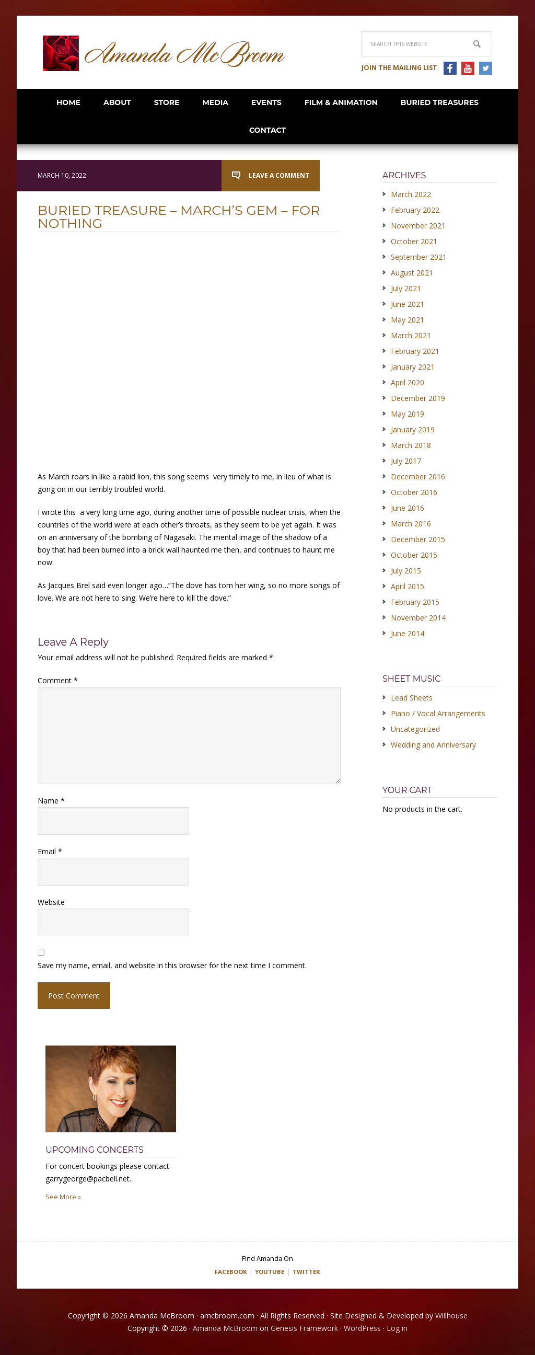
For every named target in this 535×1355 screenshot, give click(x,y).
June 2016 (407, 508)
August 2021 (412, 273)
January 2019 (413, 429)
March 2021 (411, 335)
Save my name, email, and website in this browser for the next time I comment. (172, 965)
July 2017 (406, 461)
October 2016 (414, 492)
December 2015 (418, 539)
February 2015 (415, 602)
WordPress (362, 1328)
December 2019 (418, 398)
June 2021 (407, 304)
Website (51, 902)
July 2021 (406, 288)
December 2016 (418, 476)
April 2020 (407, 382)
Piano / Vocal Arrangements (438, 713)
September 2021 (419, 257)
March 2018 (411, 445)
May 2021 (407, 320)
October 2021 (414, 241)
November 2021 (418, 226)
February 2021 (415, 351)
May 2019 (407, 414)
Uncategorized (415, 729)
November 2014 (418, 618)
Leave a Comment (279, 175)
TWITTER (313, 1271)
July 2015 (406, 571)
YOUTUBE (270, 1271)
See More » (63, 1196)
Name (51, 801)
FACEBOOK (225, 1271)
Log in (397, 1328)
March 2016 (411, 524)
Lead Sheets (412, 698)
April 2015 (407, 586)
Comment (58, 680)
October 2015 (414, 555)
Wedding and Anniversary (433, 745)
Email (50, 851)
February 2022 (415, 210)
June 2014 (407, 633)
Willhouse (451, 1315)
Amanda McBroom (164, 53)
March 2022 (411, 194)
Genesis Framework (304, 1328)
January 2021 (413, 367)
